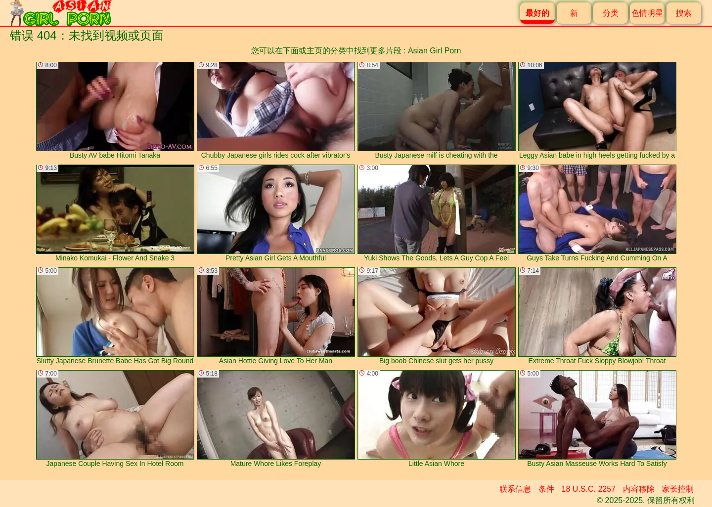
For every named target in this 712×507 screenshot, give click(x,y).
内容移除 (639, 489)
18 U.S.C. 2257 (589, 489)
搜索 (684, 13)
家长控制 (678, 489)
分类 (611, 13)
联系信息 (515, 489)
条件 (546, 489)
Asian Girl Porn (434, 50)
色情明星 (647, 13)
